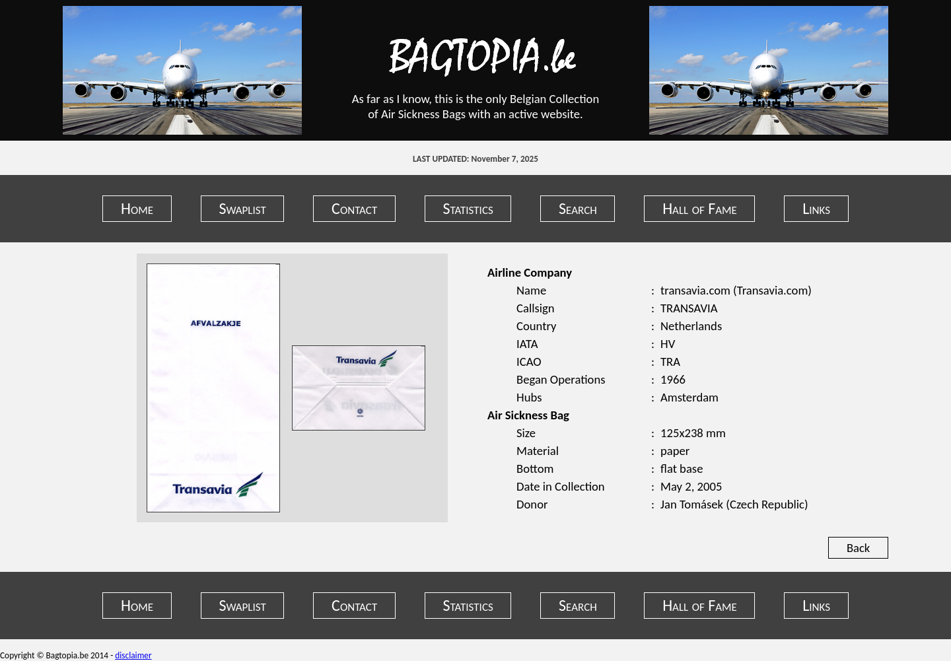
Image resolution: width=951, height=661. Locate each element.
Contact (354, 208)
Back (858, 547)
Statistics (468, 208)
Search (578, 208)
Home (137, 208)
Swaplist (242, 208)
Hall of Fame (699, 208)
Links (816, 208)
